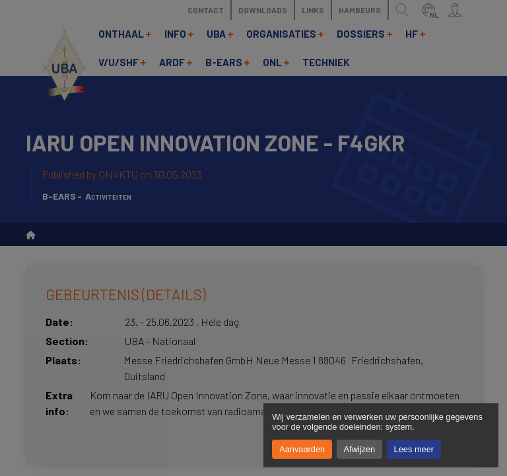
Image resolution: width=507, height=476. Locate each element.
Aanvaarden (302, 449)
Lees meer (414, 449)
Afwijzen (360, 449)
